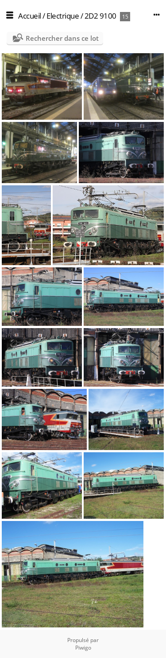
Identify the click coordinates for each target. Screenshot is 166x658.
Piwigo (83, 647)
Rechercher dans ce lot (62, 38)
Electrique (62, 16)
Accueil (29, 16)
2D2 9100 (100, 16)
